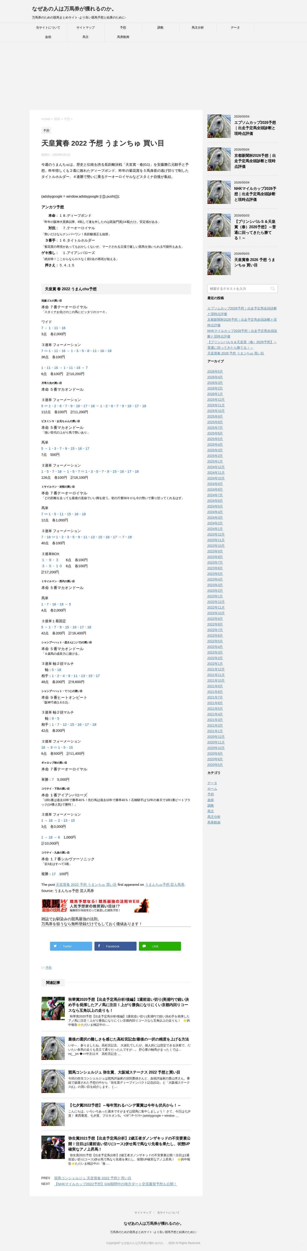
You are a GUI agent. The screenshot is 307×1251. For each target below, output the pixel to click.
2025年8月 (215, 422)
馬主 (86, 37)
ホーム (212, 789)
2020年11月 (216, 742)
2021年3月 (215, 720)
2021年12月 (216, 669)
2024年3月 (215, 517)
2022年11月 (216, 607)
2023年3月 (215, 585)
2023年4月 (215, 579)
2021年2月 (215, 725)
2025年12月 (216, 399)
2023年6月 (215, 568)
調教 (160, 27)
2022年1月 (215, 664)
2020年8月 (215, 753)
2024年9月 (215, 484)
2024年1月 (215, 529)
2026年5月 (215, 371)
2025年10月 (216, 411)
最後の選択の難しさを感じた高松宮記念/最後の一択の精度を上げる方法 (128, 1039)
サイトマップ (85, 27)
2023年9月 (215, 551)
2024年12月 (216, 467)
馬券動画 (123, 37)
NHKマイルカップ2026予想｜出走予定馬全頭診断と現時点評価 (255, 194)
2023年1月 (215, 596)
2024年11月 (216, 473)
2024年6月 (215, 501)
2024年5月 (215, 506)
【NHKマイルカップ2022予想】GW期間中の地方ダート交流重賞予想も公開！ (115, 1184)
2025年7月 (215, 428)
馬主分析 (198, 27)
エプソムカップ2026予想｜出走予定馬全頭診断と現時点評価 (255, 128)
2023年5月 (215, 574)
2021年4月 (215, 714)
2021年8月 (215, 692)
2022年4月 (215, 647)
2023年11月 (216, 540)
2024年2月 (215, 523)
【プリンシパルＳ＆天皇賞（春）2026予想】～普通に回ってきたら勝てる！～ (255, 230)
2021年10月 (216, 680)
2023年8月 (215, 557)
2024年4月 (215, 512)
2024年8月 (215, 489)
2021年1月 (215, 731)
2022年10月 (216, 613)
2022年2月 (215, 658)
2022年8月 (215, 624)
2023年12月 (216, 534)
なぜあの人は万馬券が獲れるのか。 (74, 9)
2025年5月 (215, 439)
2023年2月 (215, 590)
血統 (48, 37)
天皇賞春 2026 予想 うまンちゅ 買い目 (254, 262)
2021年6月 (215, 703)
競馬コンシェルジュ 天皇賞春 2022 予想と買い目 (93, 1178)
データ (235, 27)
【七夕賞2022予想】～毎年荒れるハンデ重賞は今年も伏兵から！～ (124, 1105)
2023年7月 (215, 562)
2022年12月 (216, 602)
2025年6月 (215, 433)
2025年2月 (215, 456)
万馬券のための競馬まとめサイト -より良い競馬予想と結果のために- (153, 1232)
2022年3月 (215, 652)
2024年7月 (215, 495)
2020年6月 (215, 759)
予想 (123, 27)
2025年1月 (215, 461)
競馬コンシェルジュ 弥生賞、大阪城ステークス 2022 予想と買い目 (124, 1072)
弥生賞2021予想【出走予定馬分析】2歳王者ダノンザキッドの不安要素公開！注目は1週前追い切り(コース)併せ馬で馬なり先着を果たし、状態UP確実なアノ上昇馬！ (129, 1143)
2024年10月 (216, 478)
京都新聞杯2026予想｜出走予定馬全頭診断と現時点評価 (255, 161)
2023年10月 (216, 546)
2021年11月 (216, 675)
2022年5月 (215, 641)
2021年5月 (215, 708)
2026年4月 (215, 377)
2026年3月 (215, 383)
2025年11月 (216, 405)
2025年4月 (215, 444)
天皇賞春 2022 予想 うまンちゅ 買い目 (86, 885)
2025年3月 (215, 450)
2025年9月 (215, 416)
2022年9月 (215, 619)
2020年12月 (216, 737)
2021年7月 (215, 697)
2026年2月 (215, 388)
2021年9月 (215, 686)
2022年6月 (215, 635)
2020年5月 (215, 765)
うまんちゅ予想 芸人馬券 (164, 885)
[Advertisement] (140, 77)
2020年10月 (216, 748)
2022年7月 (215, 630)
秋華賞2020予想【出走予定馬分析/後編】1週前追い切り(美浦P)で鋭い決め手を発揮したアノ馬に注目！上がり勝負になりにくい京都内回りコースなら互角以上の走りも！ (128, 1004)
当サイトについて (48, 27)
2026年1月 (215, 394)
